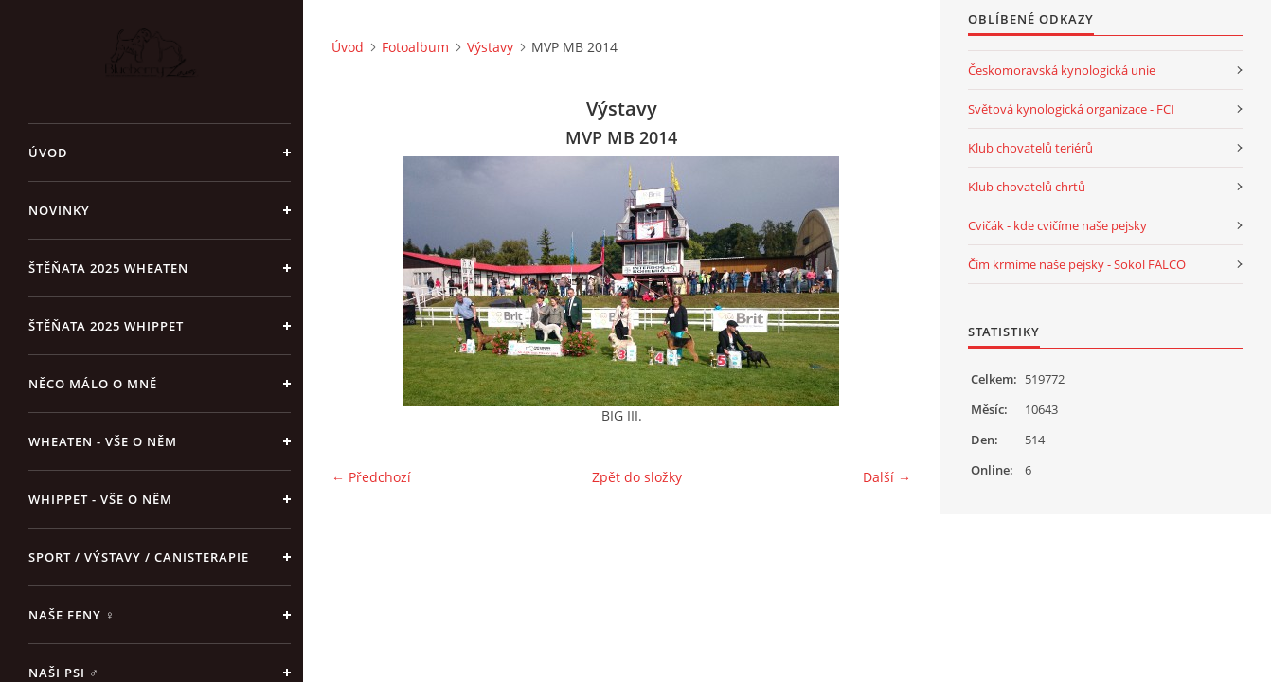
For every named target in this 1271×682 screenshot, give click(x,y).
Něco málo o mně (92, 383)
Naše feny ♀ (72, 614)
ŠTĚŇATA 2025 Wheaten (108, 268)
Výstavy (490, 47)
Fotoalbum (415, 47)
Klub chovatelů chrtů (1026, 186)
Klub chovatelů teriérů (1030, 147)
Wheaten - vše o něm (102, 441)
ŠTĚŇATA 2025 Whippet (106, 325)
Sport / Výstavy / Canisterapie (138, 556)
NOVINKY (59, 210)
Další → (887, 477)
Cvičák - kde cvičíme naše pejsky (1057, 225)
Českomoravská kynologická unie (1061, 70)
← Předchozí (371, 477)
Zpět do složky (637, 477)
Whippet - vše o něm (100, 499)
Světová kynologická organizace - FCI (1071, 108)
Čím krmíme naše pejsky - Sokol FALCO (1077, 264)
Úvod (48, 152)
